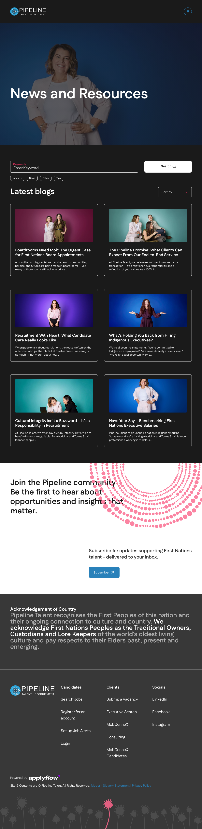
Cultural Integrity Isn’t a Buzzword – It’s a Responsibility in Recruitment (52, 423)
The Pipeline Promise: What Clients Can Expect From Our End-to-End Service (145, 252)
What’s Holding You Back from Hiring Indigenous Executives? (142, 338)
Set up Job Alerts (76, 731)
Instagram (161, 725)
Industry (17, 178)
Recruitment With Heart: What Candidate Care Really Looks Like (53, 338)
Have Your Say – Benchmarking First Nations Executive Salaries (142, 423)
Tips (58, 178)
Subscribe (104, 572)
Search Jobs (71, 700)
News (32, 178)
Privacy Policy (141, 785)
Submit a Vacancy (122, 700)
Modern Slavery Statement (110, 785)
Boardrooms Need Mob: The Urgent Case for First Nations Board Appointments (53, 252)
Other (46, 178)
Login (65, 744)
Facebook (161, 712)
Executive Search (122, 712)
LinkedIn (159, 700)
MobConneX (117, 725)
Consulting (116, 737)
